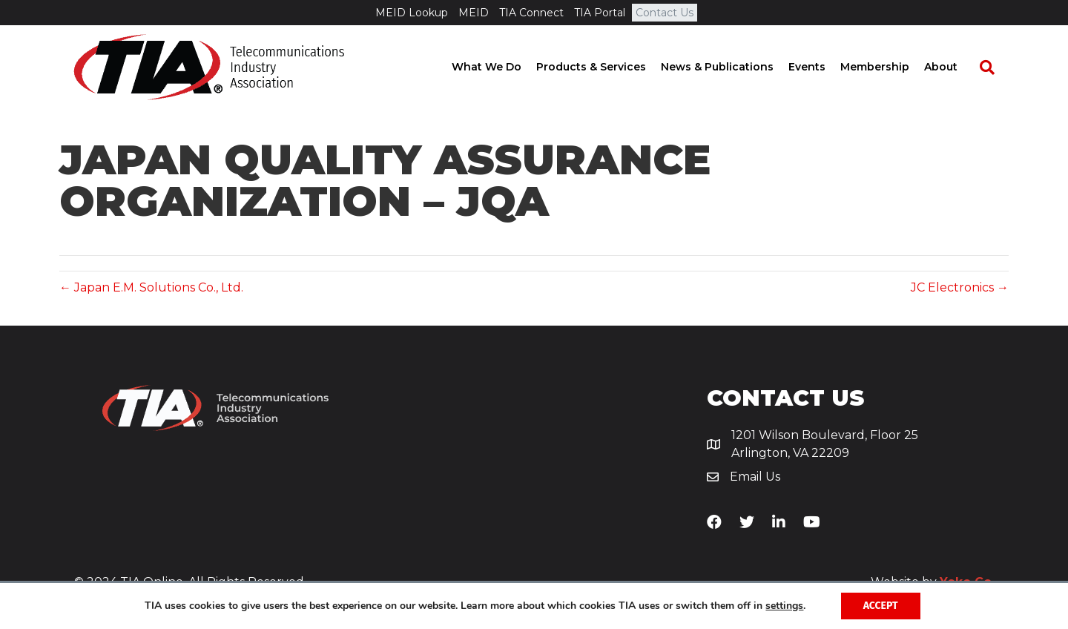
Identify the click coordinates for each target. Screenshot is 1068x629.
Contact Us (664, 12)
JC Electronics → (960, 287)
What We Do (500, 66)
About (955, 66)
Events (821, 66)
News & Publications (731, 66)
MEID (473, 12)
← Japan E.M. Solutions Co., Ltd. (151, 287)
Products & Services (605, 66)
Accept (880, 605)
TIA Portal (599, 12)
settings (784, 606)
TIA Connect (531, 12)
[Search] (994, 67)
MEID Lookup (411, 12)
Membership (888, 66)
